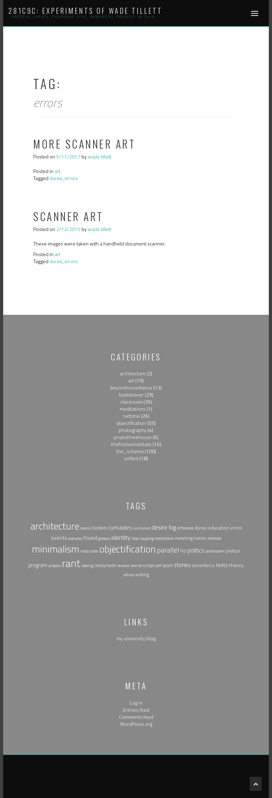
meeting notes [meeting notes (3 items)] (190, 538)
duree (56, 178)
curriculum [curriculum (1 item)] (142, 528)
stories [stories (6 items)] (182, 564)
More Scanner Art (84, 144)
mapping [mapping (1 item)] (147, 538)
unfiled (131, 458)
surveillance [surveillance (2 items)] (203, 565)
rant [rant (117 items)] (71, 563)
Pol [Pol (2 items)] (183, 551)
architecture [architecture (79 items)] (54, 526)
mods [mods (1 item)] (84, 551)
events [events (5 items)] (59, 537)
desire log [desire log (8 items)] (164, 527)
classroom (131, 401)
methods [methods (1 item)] (214, 538)
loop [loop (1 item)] (135, 538)
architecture (133, 373)
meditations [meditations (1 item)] (164, 538)
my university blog (136, 638)
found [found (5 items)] (90, 537)
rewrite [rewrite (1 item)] (136, 565)
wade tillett (99, 156)
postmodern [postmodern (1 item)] (215, 551)
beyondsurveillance (131, 387)
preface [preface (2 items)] (233, 551)
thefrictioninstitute (131, 444)
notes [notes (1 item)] (94, 551)
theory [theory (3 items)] (236, 565)
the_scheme (130, 451)
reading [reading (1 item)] (87, 565)
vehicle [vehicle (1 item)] (128, 575)
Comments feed (136, 717)
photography (133, 430)
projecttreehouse (133, 437)
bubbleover (131, 394)
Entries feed (136, 709)
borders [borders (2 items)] (99, 528)
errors (71, 178)
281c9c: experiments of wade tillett (85, 11)
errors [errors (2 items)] (236, 528)
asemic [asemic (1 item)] (85, 528)
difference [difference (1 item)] (185, 528)
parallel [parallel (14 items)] (168, 549)
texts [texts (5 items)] (222, 565)
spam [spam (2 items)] (168, 565)
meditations (133, 408)
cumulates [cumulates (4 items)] (120, 528)
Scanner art (68, 216)
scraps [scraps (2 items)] (149, 565)
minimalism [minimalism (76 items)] (55, 549)
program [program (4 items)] (37, 565)
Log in (136, 702)
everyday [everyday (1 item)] (75, 538)
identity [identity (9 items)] (121, 537)
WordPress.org (136, 724)
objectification (131, 423)
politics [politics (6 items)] (196, 550)
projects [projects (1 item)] (55, 565)
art (57, 171)
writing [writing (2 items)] (142, 574)
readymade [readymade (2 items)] (105, 565)
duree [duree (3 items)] (200, 527)
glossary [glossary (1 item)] (104, 538)
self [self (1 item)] (159, 565)
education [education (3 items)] (219, 527)
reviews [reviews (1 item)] (123, 565)
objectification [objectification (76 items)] (128, 549)
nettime (131, 416)
